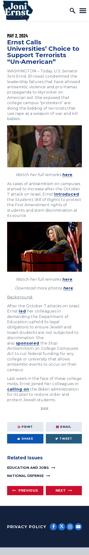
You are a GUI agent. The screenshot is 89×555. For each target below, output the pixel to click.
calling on (18, 389)
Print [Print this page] (25, 427)
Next (61, 490)
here (67, 175)
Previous (28, 490)
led (22, 311)
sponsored (27, 343)
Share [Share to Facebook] (25, 438)
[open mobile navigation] (83, 10)
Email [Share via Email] (63, 427)
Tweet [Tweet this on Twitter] (63, 438)
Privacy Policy (27, 527)
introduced (66, 194)
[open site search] (72, 10)
